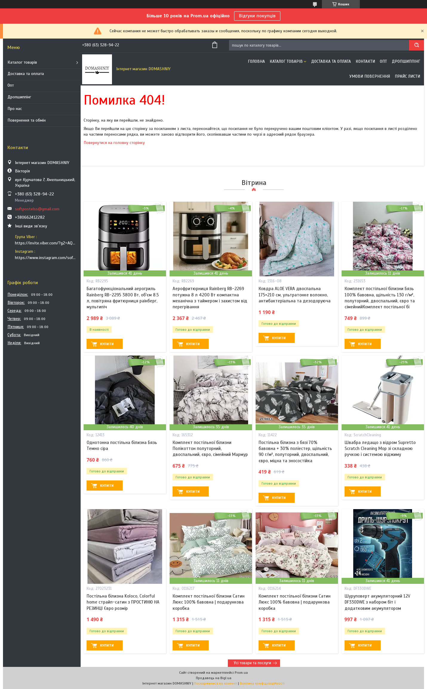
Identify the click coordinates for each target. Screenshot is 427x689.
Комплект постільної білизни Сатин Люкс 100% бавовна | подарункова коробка (209, 602)
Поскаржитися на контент (215, 683)
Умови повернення (369, 76)
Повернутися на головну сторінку (114, 142)
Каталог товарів (22, 62)
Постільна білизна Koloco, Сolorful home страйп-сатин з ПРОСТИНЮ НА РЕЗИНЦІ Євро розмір (123, 602)
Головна (256, 61)
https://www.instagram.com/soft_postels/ (45, 257)
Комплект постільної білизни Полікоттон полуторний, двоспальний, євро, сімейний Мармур (210, 448)
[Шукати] (416, 45)
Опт (10, 85)
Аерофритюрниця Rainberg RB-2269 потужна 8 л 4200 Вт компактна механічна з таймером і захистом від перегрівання (210, 298)
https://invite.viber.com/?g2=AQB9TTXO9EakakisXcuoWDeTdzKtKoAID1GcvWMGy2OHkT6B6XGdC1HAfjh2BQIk (45, 243)
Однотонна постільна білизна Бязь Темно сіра (122, 445)
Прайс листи (407, 76)
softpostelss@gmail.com (37, 209)
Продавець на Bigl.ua (213, 678)
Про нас (14, 108)
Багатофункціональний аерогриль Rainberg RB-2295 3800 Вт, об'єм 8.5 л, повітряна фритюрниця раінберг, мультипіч (123, 298)
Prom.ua (241, 672)
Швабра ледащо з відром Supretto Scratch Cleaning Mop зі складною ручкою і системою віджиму (380, 448)
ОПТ (383, 61)
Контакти (365, 61)
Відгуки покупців (257, 16)
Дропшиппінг (19, 96)
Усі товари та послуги (252, 663)
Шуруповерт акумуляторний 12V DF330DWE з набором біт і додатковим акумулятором (377, 602)
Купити (107, 344)
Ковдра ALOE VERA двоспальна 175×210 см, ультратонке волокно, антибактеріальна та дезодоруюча (295, 295)
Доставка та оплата (25, 73)
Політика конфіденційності (262, 683)
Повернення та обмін (26, 120)
